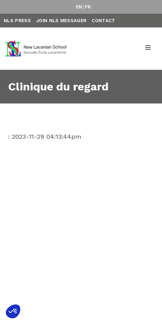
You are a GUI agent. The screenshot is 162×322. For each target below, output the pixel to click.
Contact (103, 20)
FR (88, 7)
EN (79, 7)
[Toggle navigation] (148, 48)
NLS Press (17, 20)
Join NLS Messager (61, 20)
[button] (13, 311)
